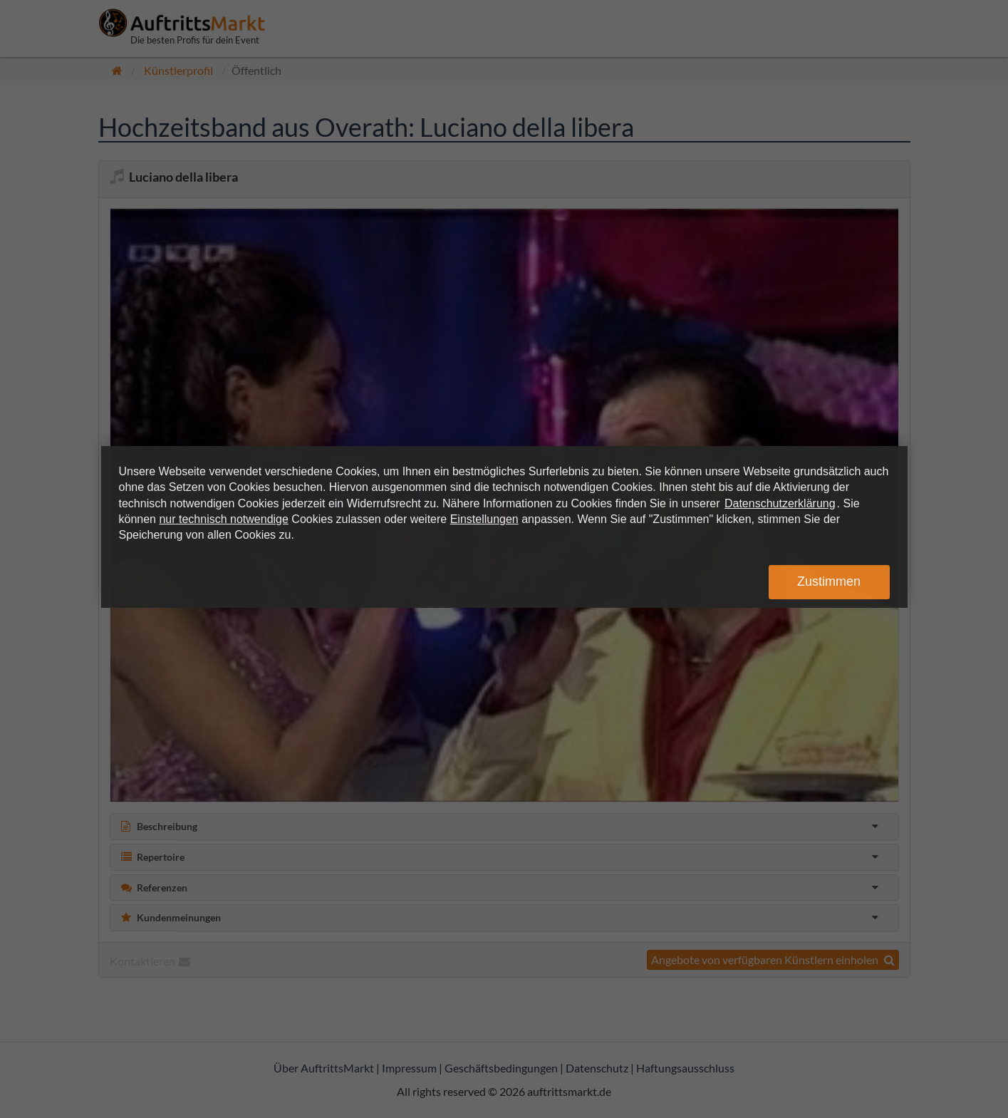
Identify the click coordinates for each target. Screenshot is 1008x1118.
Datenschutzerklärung (780, 503)
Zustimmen (829, 581)
